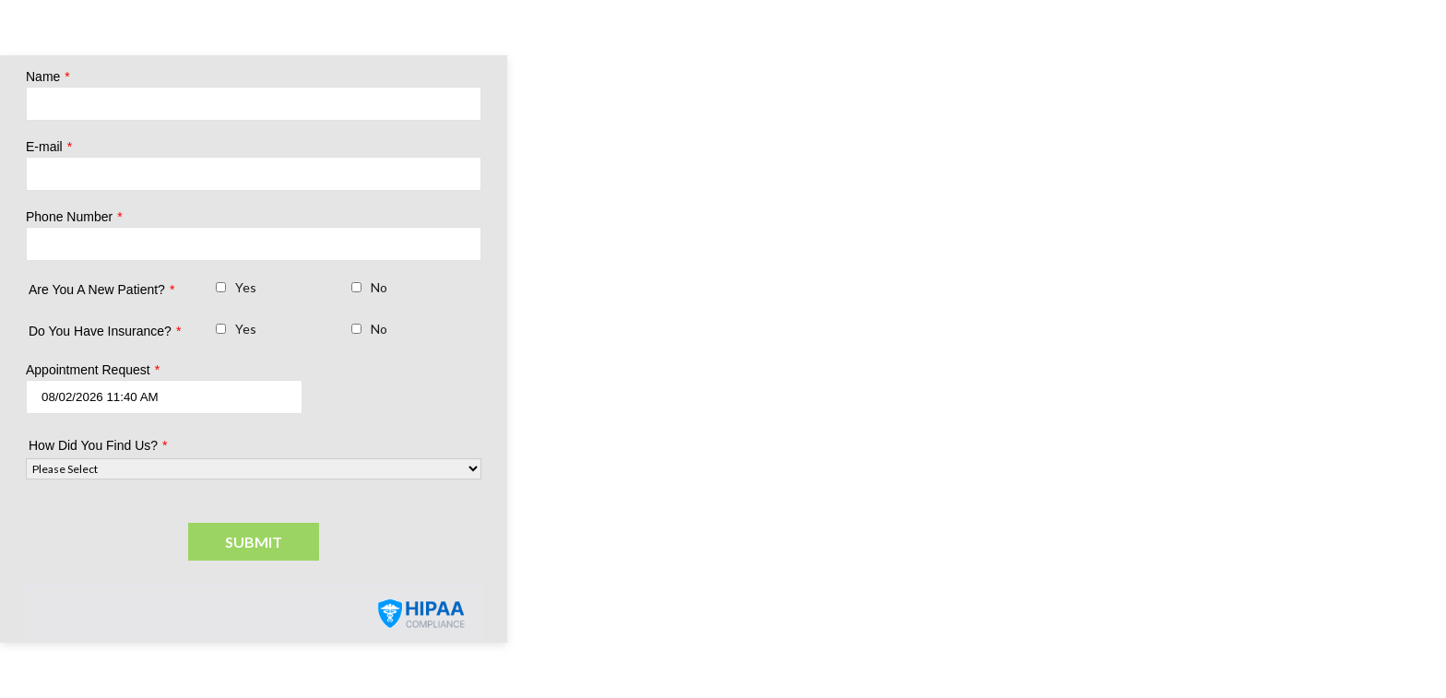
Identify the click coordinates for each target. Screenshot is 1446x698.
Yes (245, 287)
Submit (253, 541)
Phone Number (74, 216)
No (379, 287)
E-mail (49, 146)
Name (48, 76)
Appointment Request (93, 369)
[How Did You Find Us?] (253, 468)
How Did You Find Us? (98, 445)
